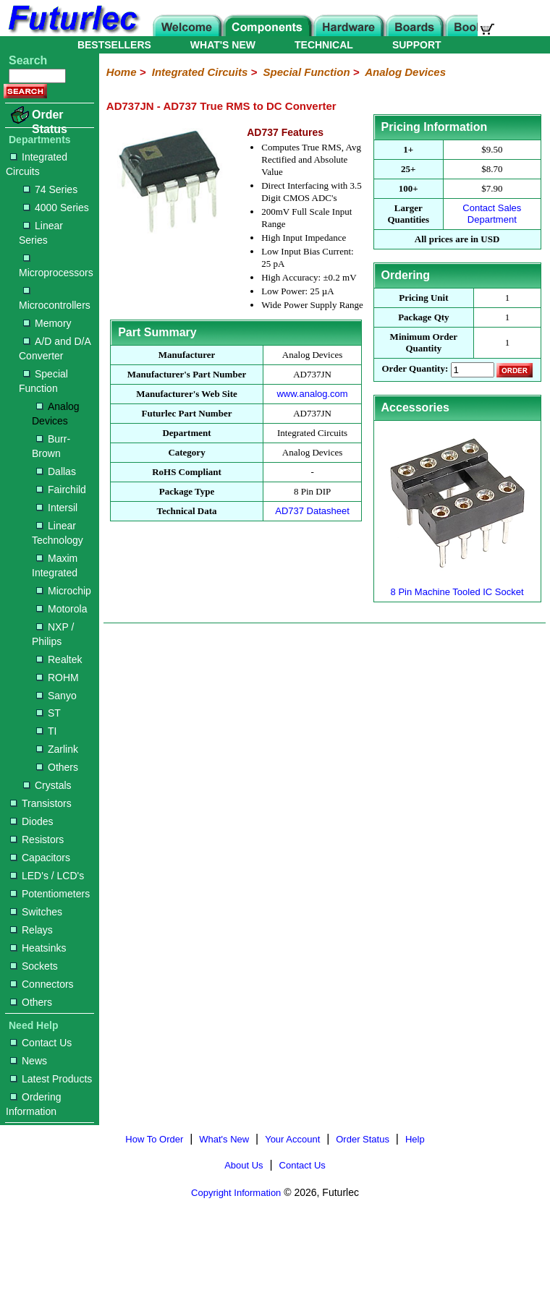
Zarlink (57, 749)
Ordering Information (33, 1104)
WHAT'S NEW (222, 45)
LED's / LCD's (47, 875)
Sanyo (56, 695)
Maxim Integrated (54, 565)
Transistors (41, 803)
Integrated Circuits (36, 164)
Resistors (37, 839)
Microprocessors (56, 266)
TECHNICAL (324, 45)
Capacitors (40, 857)
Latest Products (51, 1079)
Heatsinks (38, 948)
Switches (36, 912)
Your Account (292, 1139)
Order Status (49, 121)
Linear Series (41, 233)
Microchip (63, 591)
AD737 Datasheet (312, 510)
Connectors (42, 984)
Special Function (43, 381)
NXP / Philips (53, 634)
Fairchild (61, 489)
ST (48, 713)
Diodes (32, 821)
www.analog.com (311, 393)
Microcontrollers (54, 299)
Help (415, 1139)
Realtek (59, 659)
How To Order (154, 1139)
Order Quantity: (414, 369)
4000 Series (56, 207)
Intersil (56, 507)
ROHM (57, 677)
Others (57, 767)
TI (46, 731)
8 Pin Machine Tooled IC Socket (457, 586)
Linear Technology (57, 533)
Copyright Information (236, 1192)
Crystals (47, 785)
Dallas (56, 471)
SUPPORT (416, 45)
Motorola (61, 609)
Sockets (34, 966)
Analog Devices (56, 414)
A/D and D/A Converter (54, 349)
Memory (47, 323)
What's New (224, 1139)
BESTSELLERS (114, 45)
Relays (31, 930)
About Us (243, 1165)
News (28, 1061)
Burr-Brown (51, 446)
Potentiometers (50, 894)
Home (121, 72)
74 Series (50, 189)
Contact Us (41, 1042)
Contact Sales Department (491, 213)
